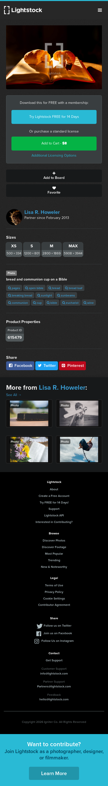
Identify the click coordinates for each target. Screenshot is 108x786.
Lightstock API (54, 515)
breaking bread (20, 295)
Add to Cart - (54, 143)
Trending (54, 560)
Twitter (46, 365)
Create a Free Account (54, 496)
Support (54, 509)
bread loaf (73, 288)
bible (52, 303)
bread (54, 288)
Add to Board (54, 176)
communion (18, 303)
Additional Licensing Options (54, 155)
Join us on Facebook (57, 633)
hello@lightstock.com (54, 699)
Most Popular (54, 553)
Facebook (20, 365)
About (54, 489)
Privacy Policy (54, 592)
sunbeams (66, 295)
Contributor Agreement (54, 605)
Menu (100, 10)
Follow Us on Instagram (57, 641)
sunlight (44, 295)
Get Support (54, 660)
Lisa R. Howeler (42, 212)
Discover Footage (54, 547)
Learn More (54, 773)
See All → (14, 395)
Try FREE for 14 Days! (54, 502)
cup (37, 303)
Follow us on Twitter (57, 625)
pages (14, 288)
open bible (34, 288)
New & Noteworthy (54, 567)
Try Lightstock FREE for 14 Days (54, 116)
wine (89, 303)
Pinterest (72, 365)
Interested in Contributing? (54, 522)
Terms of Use (54, 585)
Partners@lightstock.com (54, 686)
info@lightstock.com (54, 673)
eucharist (70, 303)
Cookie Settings (54, 598)
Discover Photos (54, 540)
